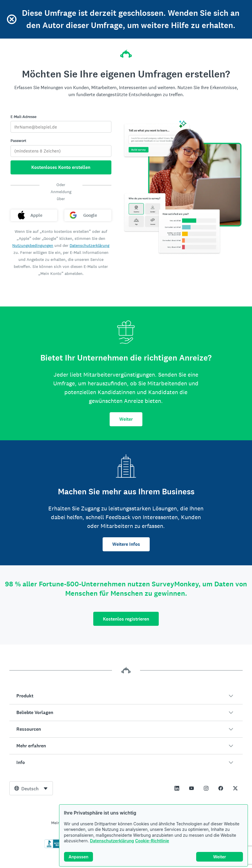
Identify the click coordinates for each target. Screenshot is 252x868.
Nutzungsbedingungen (32, 245)
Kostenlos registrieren (126, 619)
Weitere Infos (126, 544)
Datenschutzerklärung (112, 840)
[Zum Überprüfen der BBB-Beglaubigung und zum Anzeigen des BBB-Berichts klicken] (56, 847)
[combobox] (31, 788)
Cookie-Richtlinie (152, 840)
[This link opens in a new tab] (177, 788)
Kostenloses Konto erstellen (60, 167)
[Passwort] (61, 151)
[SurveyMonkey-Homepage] (126, 52)
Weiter (126, 419)
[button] (126, 696)
